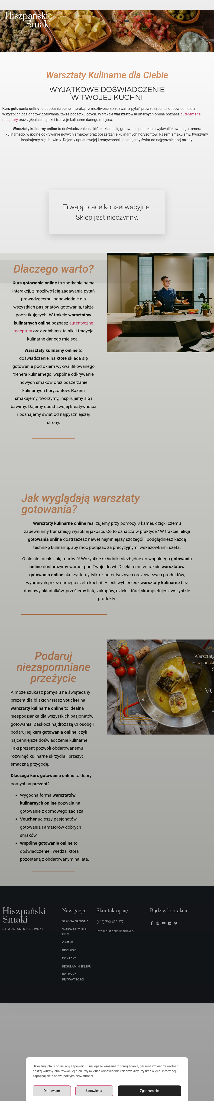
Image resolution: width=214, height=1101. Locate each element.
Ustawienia (94, 1091)
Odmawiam (51, 1091)
